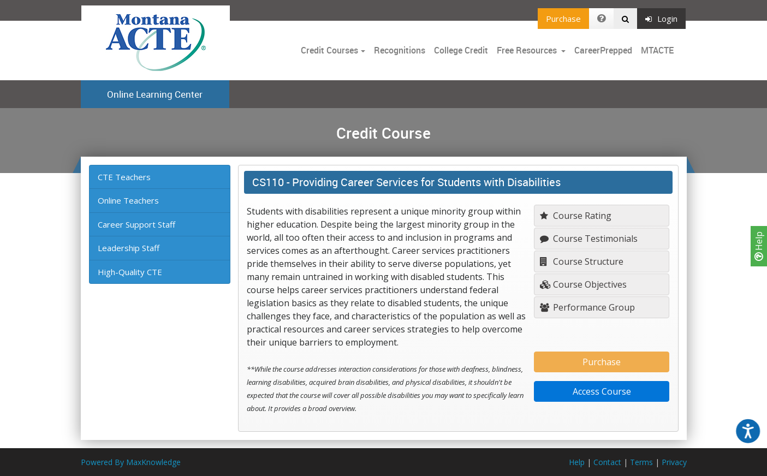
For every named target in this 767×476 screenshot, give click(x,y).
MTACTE (657, 50)
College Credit (461, 50)
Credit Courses (329, 50)
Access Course (602, 391)
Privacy (674, 462)
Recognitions (399, 50)
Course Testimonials (589, 239)
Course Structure (581, 261)
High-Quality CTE (130, 271)
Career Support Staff (136, 224)
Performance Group (587, 307)
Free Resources (527, 50)
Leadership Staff (128, 247)
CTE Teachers (124, 176)
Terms (641, 462)
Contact (607, 462)
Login (661, 18)
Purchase (563, 18)
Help (759, 246)
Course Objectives (583, 284)
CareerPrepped (603, 50)
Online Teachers (128, 200)
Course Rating (575, 216)
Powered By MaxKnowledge (131, 462)
